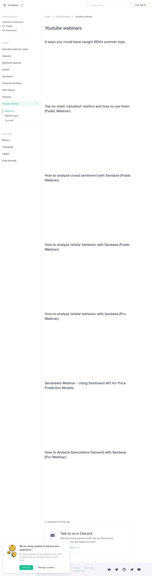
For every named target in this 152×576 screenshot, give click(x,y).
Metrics (6, 140)
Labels (5, 153)
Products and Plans (12, 83)
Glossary (6, 96)
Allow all (26, 567)
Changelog (7, 147)
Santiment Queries (11, 62)
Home (47, 16)
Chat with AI (140, 5)
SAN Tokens (8, 90)
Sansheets (7, 76)
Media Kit (89, 568)
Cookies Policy (43, 557)
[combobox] (107, 5)
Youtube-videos (63, 16)
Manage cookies (46, 567)
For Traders (7, 26)
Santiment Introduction (12, 22)
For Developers (9, 30)
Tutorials (9, 120)
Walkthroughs (11, 115)
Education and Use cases (15, 49)
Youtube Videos (10, 103)
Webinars (9, 111)
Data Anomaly (9, 160)
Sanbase (6, 56)
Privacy (76, 568)
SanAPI (5, 69)
